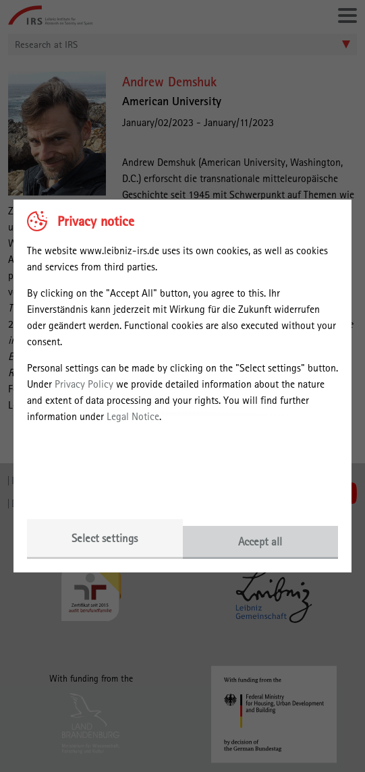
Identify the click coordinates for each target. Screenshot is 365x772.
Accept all (260, 541)
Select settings (105, 538)
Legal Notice (133, 416)
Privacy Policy (84, 384)
